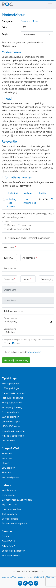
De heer (11, 225)
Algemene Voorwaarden (13, 577)
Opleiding (13, 193)
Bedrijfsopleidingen (12, 402)
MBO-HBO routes (11, 426)
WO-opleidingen (10, 416)
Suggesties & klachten (13, 550)
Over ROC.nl (8, 541)
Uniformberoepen (11, 421)
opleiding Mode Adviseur (11, 203)
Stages (5, 463)
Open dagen (8, 495)
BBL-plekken (8, 467)
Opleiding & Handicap (13, 431)
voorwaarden (34, 352)
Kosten (42, 193)
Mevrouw (26, 225)
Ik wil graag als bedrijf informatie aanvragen (27, 238)
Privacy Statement (35, 577)
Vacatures (7, 458)
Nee (18, 343)
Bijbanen (6, 472)
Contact (6, 536)
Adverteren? (8, 546)
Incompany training (12, 407)
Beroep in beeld (10, 518)
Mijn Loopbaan (9, 504)
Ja (8, 343)
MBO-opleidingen (11, 383)
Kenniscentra (9, 490)
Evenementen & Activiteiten (17, 499)
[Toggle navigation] (50, 5)
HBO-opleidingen (11, 388)
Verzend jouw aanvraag (16, 360)
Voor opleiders (9, 440)
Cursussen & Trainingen (14, 393)
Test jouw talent (10, 514)
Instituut (27, 193)
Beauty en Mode (29, 21)
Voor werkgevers (10, 477)
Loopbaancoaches (11, 509)
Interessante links (11, 555)
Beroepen (7, 453)
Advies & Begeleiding (13, 435)
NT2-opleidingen (10, 412)
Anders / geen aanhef (18, 229)
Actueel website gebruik (14, 523)
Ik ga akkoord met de (23, 352)
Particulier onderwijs (12, 397)
